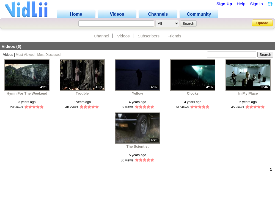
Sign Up (224, 3)
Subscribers (149, 36)
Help (241, 3)
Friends (174, 36)
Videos (123, 36)
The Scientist (138, 146)
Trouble (82, 93)
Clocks (193, 93)
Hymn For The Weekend (27, 93)
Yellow (137, 93)
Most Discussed (49, 55)
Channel (101, 36)
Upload (262, 23)
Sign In (256, 3)
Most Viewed (25, 55)
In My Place (248, 93)
